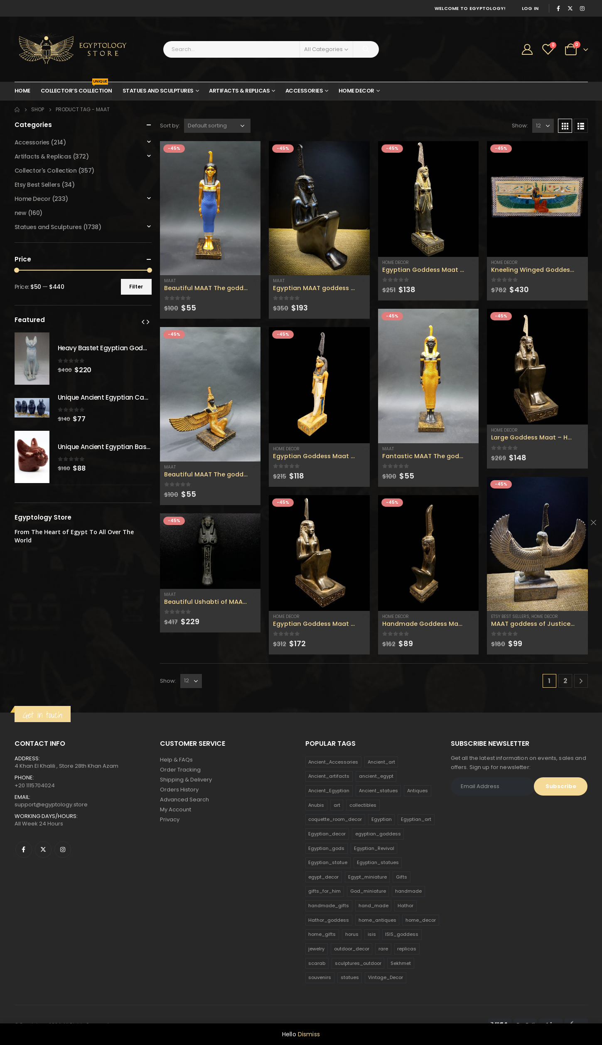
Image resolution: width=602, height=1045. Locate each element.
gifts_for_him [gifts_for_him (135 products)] (324, 891)
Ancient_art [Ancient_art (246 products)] (381, 762)
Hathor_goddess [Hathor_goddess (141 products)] (328, 920)
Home (22, 91)
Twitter (43, 849)
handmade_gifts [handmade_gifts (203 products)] (328, 905)
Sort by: (170, 125)
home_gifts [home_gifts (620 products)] (322, 934)
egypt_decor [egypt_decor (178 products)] (323, 877)
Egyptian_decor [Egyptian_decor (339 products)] (327, 833)
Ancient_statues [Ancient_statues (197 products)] (378, 790)
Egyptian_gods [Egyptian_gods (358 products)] (326, 848)
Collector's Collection (46, 170)
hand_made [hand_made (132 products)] (373, 905)
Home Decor (356, 91)
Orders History (179, 790)
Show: (520, 125)
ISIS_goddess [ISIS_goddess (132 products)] (401, 934)
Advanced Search (184, 799)
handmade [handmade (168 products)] (408, 891)
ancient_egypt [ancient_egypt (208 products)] (376, 776)
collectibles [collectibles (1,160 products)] (362, 805)
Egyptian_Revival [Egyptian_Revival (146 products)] (374, 848)
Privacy (169, 819)
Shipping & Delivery (186, 780)
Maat (170, 281)
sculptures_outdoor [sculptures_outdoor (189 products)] (358, 963)
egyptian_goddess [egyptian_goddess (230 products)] (378, 833)
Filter (136, 286)
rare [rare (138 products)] (383, 948)
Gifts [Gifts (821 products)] (401, 877)
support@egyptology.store (51, 804)
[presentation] (143, 321)
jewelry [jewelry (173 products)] (316, 948)
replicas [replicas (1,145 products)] (406, 948)
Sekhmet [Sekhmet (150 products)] (401, 963)
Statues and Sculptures (158, 91)
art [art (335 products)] (337, 805)
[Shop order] (217, 126)
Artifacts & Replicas (239, 91)
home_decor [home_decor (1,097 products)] (420, 920)
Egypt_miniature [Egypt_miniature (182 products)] (367, 877)
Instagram (62, 849)
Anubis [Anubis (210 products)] (316, 805)
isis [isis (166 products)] (372, 934)
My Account (175, 809)
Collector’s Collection (76, 88)
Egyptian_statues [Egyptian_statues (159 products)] (378, 862)
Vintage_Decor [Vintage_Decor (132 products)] (385, 977)
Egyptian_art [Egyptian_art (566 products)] (416, 819)
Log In (530, 8)
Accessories (304, 91)
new (21, 213)
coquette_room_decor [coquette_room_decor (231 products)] (335, 819)
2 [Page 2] (565, 680)
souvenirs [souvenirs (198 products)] (319, 977)
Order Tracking (180, 770)
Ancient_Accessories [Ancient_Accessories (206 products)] (333, 762)
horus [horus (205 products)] (352, 934)
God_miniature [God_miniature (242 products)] (368, 891)
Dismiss (309, 1034)
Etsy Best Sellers (510, 616)
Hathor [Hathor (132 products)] (405, 905)
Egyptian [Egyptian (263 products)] (381, 819)
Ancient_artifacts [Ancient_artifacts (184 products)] (328, 776)
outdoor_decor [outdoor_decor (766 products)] (351, 948)
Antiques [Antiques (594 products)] (417, 790)
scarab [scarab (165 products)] (316, 963)
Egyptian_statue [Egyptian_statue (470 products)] (327, 862)
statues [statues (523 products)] (350, 977)
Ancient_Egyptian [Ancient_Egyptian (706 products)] (328, 790)
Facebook (23, 849)
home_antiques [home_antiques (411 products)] (377, 920)
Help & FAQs (176, 760)
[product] (210, 208)
